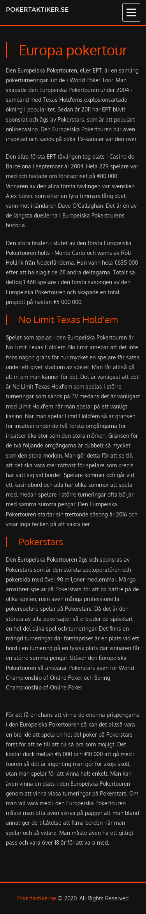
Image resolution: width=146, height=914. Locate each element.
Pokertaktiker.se (37, 9)
